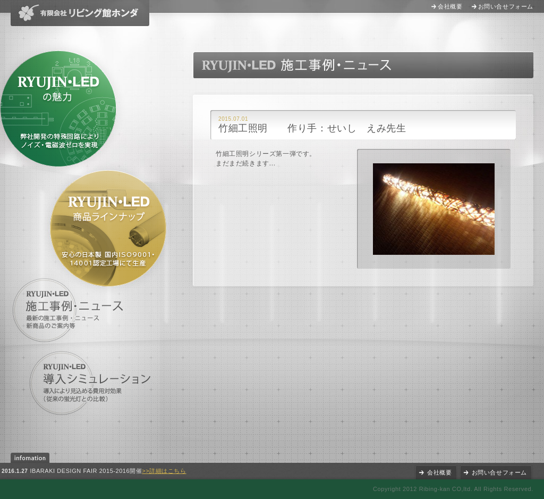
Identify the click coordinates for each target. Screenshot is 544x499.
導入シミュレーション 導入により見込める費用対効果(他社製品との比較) (91, 383)
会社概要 (450, 6)
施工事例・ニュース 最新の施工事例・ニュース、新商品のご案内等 (70, 310)
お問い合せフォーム (505, 6)
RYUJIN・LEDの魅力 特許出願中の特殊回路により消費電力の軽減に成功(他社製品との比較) (58, 109)
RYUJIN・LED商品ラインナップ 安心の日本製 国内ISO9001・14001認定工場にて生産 (108, 228)
